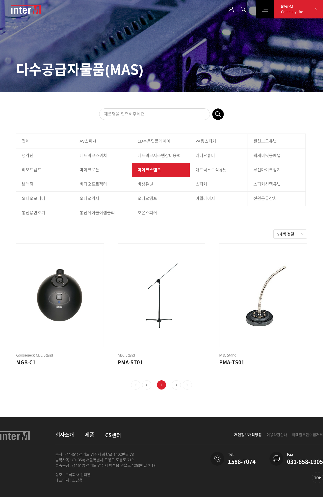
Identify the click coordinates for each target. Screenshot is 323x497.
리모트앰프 (31, 170)
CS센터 (113, 435)
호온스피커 (147, 213)
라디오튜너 (205, 155)
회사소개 (64, 435)
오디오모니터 (33, 198)
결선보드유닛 (265, 141)
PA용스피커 (205, 141)
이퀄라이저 (205, 198)
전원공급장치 (265, 198)
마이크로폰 (89, 170)
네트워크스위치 (93, 155)
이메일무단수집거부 (307, 435)
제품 (89, 435)
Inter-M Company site (292, 9)
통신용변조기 (33, 213)
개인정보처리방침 (248, 435)
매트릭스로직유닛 (211, 170)
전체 (26, 141)
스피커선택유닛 (267, 184)
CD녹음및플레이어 (154, 141)
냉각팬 (27, 155)
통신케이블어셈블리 (97, 213)
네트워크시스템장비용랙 (159, 155)
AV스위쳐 (88, 141)
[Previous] (135, 385)
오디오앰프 (147, 198)
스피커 (201, 184)
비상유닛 (145, 184)
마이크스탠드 (149, 170)
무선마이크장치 (267, 170)
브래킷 (27, 184)
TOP (317, 478)
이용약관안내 (276, 435)
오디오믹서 (89, 198)
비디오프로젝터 (93, 184)
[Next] (176, 385)
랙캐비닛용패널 (267, 155)
